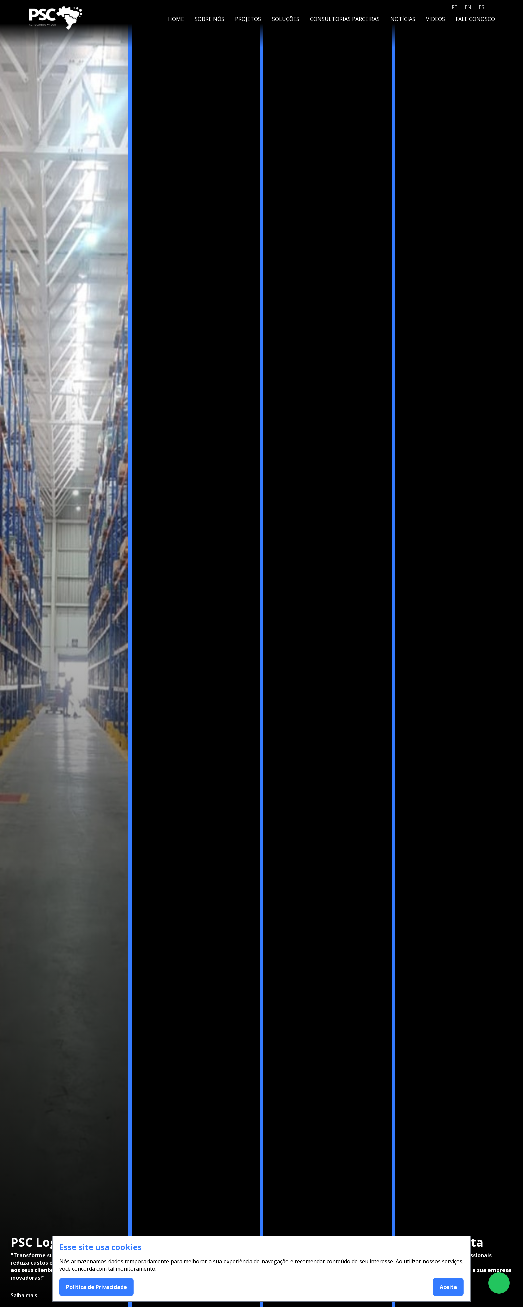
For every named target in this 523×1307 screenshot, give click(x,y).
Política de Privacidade (96, 1287)
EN (468, 7)
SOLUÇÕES (285, 19)
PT (454, 7)
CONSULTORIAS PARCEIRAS (345, 19)
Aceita (448, 1287)
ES (481, 7)
